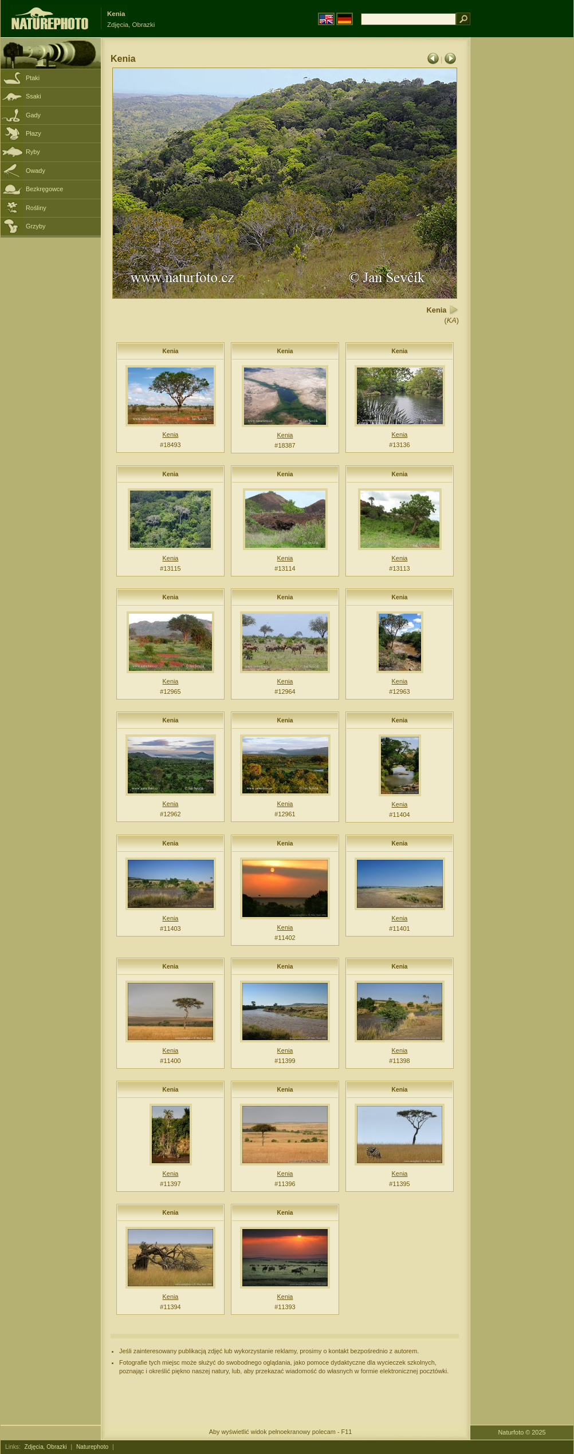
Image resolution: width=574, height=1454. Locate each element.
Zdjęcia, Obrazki (46, 1447)
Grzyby (35, 226)
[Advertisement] (522, 220)
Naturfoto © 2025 (522, 1432)
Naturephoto (92, 1447)
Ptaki (33, 77)
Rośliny (36, 207)
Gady (33, 115)
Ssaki (33, 96)
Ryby (33, 151)
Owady (35, 170)
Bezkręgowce (44, 188)
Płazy (33, 133)
